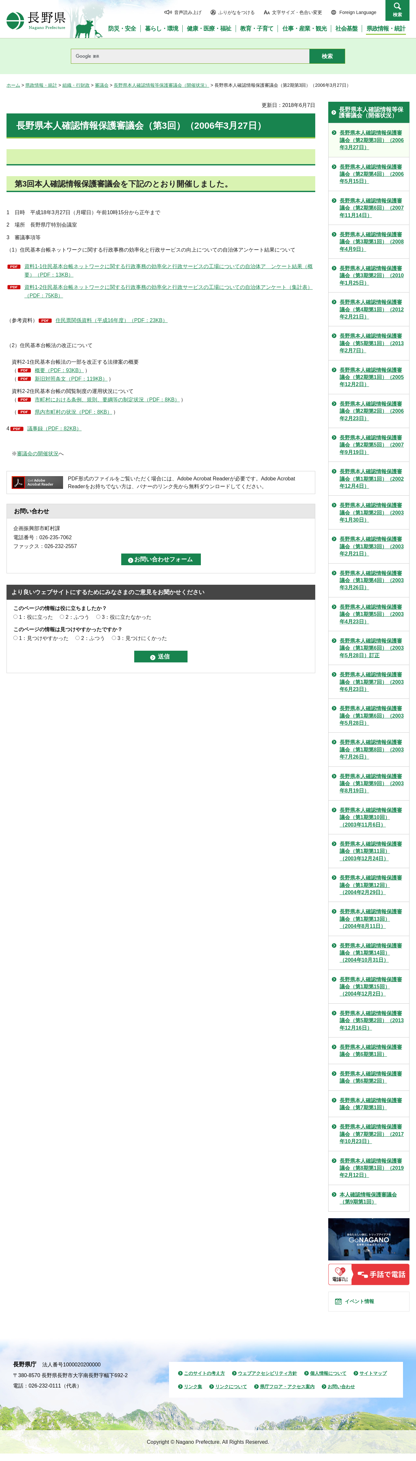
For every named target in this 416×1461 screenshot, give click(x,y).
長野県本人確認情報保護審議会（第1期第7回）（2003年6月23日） (372, 682)
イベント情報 (364, 1305)
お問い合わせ (341, 1394)
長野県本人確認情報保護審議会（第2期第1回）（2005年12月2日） (372, 377)
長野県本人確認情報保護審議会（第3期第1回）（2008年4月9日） (372, 242)
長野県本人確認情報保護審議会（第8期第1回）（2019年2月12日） (372, 1168)
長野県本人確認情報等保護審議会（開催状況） (161, 85)
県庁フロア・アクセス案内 (287, 1394)
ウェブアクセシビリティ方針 (267, 1380)
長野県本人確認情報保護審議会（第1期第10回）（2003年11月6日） (371, 817)
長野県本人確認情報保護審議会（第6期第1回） (371, 1050)
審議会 (102, 85)
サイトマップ (373, 1380)
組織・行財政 (76, 85)
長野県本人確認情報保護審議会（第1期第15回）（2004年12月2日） (371, 987)
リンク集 (193, 1394)
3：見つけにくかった (142, 638)
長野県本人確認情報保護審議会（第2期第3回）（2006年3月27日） (372, 140)
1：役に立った (36, 617)
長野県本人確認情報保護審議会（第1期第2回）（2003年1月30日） (372, 512)
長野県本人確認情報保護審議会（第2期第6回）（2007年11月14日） (372, 208)
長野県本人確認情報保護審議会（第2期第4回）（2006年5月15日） (372, 174)
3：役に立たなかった (126, 617)
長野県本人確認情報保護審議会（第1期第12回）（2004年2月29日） (371, 885)
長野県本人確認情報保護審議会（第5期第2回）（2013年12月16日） (372, 1021)
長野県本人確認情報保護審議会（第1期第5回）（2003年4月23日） (372, 614)
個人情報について (328, 1380)
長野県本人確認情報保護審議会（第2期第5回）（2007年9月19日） (372, 445)
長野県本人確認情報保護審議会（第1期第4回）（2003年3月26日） (372, 580)
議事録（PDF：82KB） (54, 428)
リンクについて (231, 1394)
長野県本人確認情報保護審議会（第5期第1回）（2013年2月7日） (372, 343)
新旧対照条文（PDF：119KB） (71, 379)
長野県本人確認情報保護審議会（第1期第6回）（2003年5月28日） (372, 716)
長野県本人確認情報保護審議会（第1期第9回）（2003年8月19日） (372, 784)
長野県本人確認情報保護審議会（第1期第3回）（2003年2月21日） (372, 546)
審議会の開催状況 (37, 453)
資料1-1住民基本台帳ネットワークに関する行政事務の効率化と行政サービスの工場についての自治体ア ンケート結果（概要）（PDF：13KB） (168, 271)
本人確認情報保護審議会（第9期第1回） (368, 1198)
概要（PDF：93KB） (59, 370)
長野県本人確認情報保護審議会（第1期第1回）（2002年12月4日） (372, 479)
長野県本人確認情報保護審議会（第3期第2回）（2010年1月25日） (372, 276)
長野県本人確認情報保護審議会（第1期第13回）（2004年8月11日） (371, 919)
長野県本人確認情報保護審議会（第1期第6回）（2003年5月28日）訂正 (372, 648)
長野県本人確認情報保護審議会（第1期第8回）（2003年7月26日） (372, 749)
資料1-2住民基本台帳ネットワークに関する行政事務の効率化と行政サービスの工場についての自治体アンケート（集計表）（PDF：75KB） (168, 291)
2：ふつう (77, 617)
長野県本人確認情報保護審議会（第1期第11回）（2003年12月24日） (371, 851)
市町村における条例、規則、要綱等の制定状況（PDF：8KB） (107, 399)
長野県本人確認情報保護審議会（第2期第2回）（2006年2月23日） (372, 411)
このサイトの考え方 (204, 1380)
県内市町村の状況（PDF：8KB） (73, 412)
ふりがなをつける (236, 12)
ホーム (13, 85)
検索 (397, 14)
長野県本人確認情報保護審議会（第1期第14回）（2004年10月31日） (371, 953)
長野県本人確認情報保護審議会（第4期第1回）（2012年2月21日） (372, 309)
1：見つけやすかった (44, 638)
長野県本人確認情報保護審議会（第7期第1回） (371, 1104)
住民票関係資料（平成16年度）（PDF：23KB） (112, 320)
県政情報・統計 (41, 85)
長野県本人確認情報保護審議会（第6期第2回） (371, 1077)
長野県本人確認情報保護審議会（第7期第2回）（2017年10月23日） (372, 1134)
